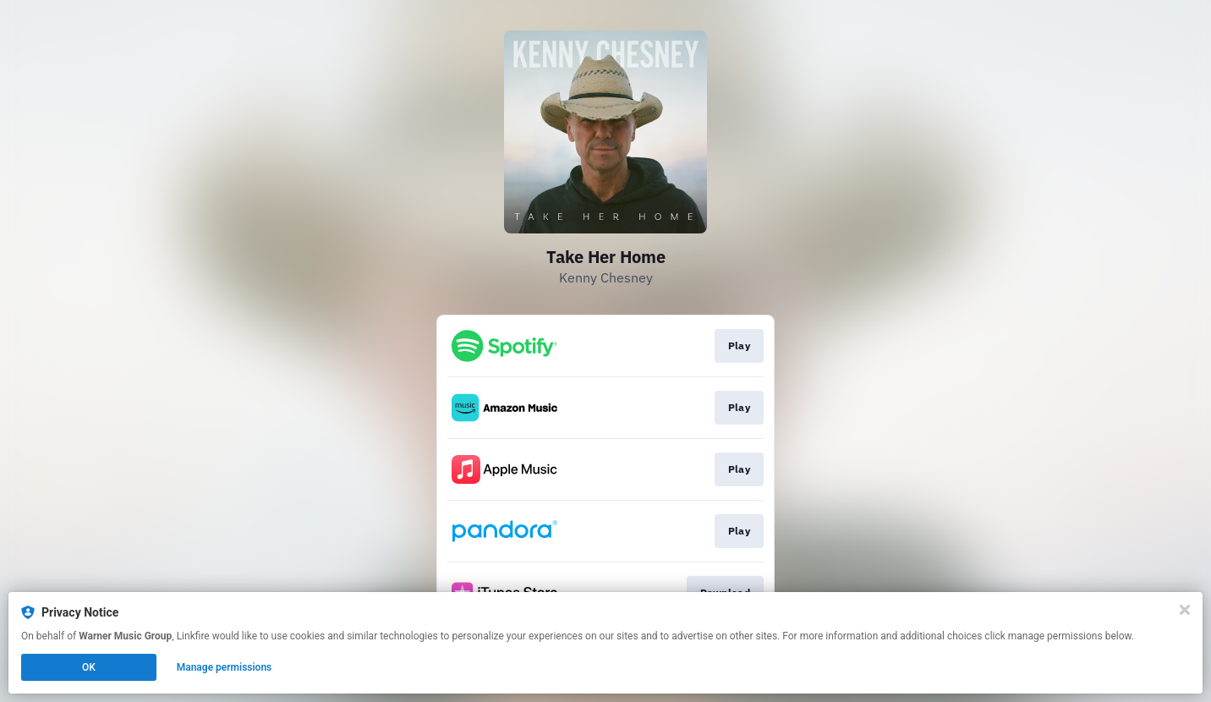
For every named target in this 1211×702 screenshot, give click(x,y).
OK (89, 667)
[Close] (1184, 609)
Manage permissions (224, 667)
